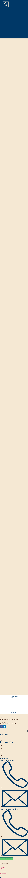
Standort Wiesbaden (9, 809)
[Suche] (14, 731)
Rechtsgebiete (7, 742)
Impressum (2, 867)
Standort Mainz (7, 760)
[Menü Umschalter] (24, 5)
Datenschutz (3, 871)
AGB (1, 868)
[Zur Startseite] (6, 5)
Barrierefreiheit (3, 873)
